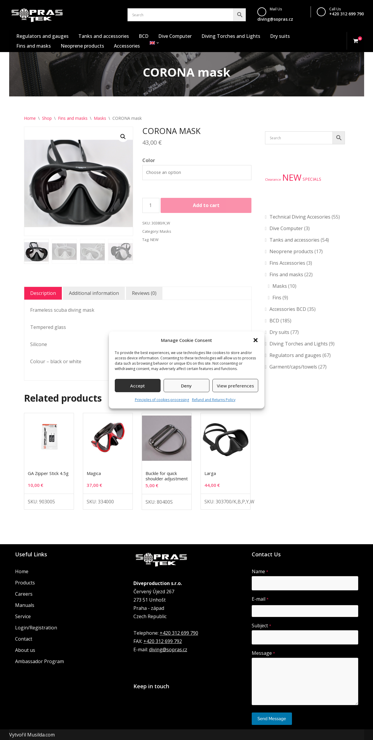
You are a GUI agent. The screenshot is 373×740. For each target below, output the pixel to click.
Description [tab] (43, 293)
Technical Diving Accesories (299, 217)
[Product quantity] (150, 205)
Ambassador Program (39, 661)
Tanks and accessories (103, 36)
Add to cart (206, 205)
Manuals (24, 605)
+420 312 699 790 (346, 14)
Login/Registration (36, 627)
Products (25, 582)
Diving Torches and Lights (230, 36)
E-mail (260, 599)
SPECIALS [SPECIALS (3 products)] (312, 179)
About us (25, 650)
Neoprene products (82, 46)
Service (23, 616)
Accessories (127, 46)
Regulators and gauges (42, 36)
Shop (47, 118)
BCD (143, 36)
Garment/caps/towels (293, 366)
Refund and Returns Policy (213, 399)
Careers (24, 594)
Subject (261, 625)
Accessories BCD (287, 309)
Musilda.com (41, 734)
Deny (186, 386)
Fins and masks (33, 46)
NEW (154, 239)
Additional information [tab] (94, 293)
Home (30, 118)
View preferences (235, 386)
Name (260, 571)
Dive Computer (175, 36)
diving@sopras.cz (275, 19)
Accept (137, 386)
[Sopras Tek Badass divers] (37, 15)
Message (263, 653)
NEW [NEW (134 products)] (291, 177)
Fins (276, 297)
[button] (256, 340)
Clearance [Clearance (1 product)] (273, 179)
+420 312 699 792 (162, 641)
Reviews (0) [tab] (144, 293)
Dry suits (280, 36)
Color (148, 160)
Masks (100, 118)
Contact (23, 639)
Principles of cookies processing (162, 399)
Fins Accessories (287, 263)
